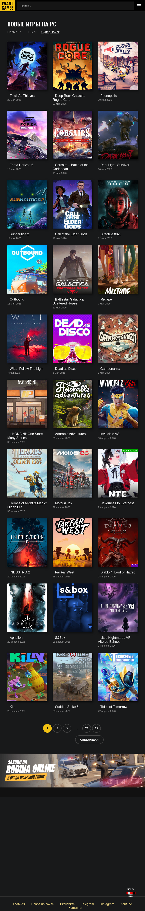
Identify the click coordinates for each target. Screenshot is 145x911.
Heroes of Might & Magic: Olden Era (23, 575)
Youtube (113, 903)
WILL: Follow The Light (21, 418)
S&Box (57, 727)
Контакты (131, 903)
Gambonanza (106, 418)
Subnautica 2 (15, 264)
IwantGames (7, 5)
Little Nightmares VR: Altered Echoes (116, 729)
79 (96, 827)
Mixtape (103, 340)
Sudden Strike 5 (63, 806)
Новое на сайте (35, 903)
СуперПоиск (52, 32)
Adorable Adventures (66, 494)
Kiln (9, 806)
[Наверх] (131, 894)
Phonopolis (105, 106)
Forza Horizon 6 (17, 185)
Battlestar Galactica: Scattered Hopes (72, 341)
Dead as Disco (62, 418)
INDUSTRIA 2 (16, 652)
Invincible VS (106, 494)
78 (86, 827)
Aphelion (12, 727)
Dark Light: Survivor (110, 185)
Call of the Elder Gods (66, 264)
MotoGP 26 (60, 573)
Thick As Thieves (18, 106)
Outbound (13, 340)
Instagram (95, 903)
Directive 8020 (107, 264)
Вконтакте (58, 903)
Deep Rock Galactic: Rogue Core (70, 108)
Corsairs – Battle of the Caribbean (67, 187)
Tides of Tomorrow (109, 806)
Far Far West (61, 652)
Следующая (89, 839)
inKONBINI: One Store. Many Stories (25, 496)
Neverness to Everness (112, 573)
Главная (13, 903)
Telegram (77, 903)
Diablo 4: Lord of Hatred (113, 652)
